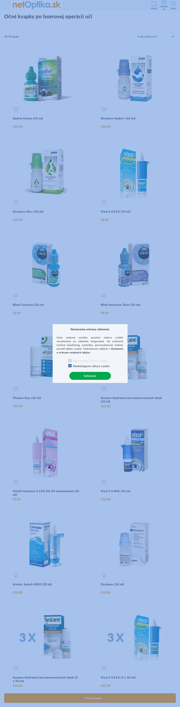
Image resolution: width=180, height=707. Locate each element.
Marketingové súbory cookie (91, 366)
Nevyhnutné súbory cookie (90, 361)
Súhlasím (90, 376)
